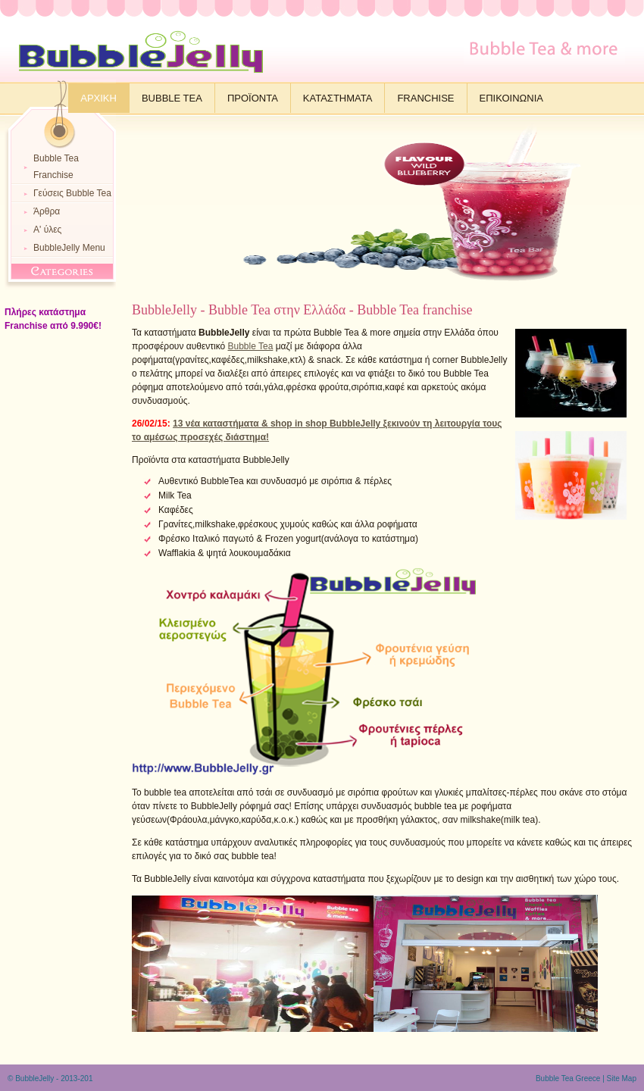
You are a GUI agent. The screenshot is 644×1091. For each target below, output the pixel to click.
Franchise (425, 98)
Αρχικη (98, 98)
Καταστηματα (338, 98)
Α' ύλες (47, 229)
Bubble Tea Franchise (56, 166)
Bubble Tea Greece (568, 1078)
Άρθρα (46, 211)
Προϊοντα (252, 98)
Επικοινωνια (511, 98)
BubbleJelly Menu (69, 247)
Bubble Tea (172, 98)
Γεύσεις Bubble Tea (72, 193)
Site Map (621, 1078)
